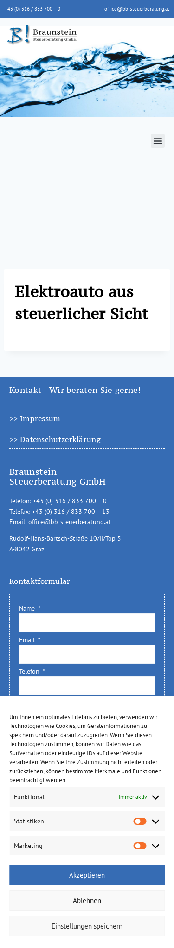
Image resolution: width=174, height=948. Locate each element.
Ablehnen (87, 900)
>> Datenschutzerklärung (55, 439)
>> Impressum (35, 418)
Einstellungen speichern (87, 926)
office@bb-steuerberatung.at (136, 9)
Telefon (30, 671)
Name (28, 608)
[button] (158, 141)
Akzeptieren (87, 875)
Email (28, 640)
